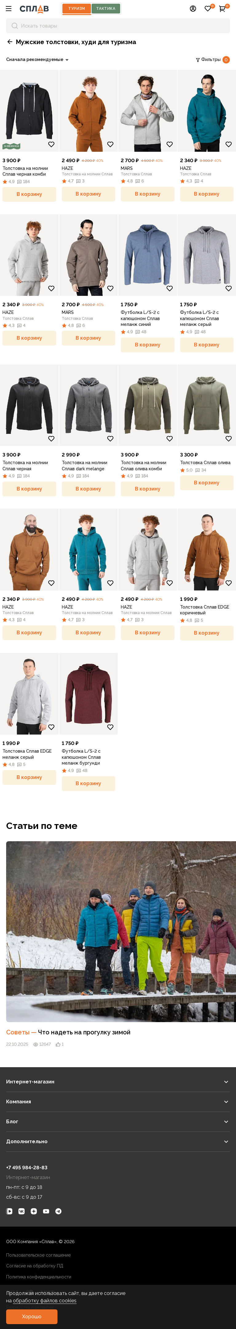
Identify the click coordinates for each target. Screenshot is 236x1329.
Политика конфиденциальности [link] (38, 1276)
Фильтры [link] (212, 59)
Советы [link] (22, 1032)
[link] (38, 59)
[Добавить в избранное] (51, 144)
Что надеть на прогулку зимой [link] (84, 1032)
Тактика (105, 8)
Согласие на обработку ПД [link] (34, 1265)
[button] (8, 8)
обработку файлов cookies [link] (45, 1301)
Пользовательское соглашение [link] (38, 1255)
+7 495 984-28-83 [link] (26, 1168)
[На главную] (34, 9)
